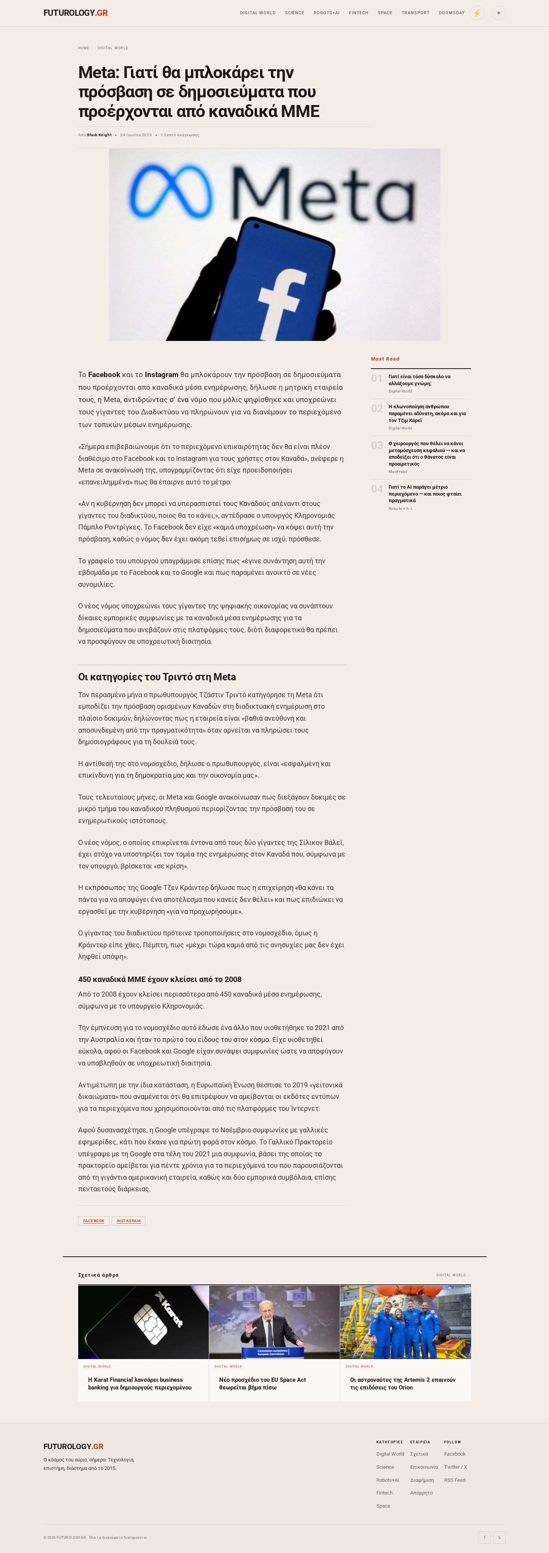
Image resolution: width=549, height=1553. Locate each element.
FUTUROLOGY (75, 13)
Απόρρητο (421, 1493)
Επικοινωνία (424, 1467)
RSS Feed (454, 1480)
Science (294, 12)
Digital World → (454, 1275)
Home (84, 48)
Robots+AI (327, 12)
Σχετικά (419, 1454)
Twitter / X (455, 1467)
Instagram (129, 1221)
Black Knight (99, 135)
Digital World (257, 12)
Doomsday (452, 12)
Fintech (359, 12)
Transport (416, 12)
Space (385, 12)
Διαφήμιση (422, 1480)
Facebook (93, 1221)
